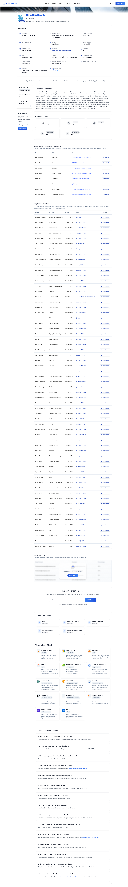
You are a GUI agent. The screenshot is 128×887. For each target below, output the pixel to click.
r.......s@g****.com (81, 326)
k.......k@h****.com (81, 454)
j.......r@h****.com (80, 470)
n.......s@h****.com (81, 533)
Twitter (68, 880)
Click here (73, 578)
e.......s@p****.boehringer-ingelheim (85, 300)
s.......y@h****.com (81, 268)
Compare (68, 3)
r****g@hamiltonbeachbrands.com (81, 171)
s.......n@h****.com (81, 427)
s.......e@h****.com (81, 443)
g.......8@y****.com (81, 279)
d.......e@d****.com (81, 528)
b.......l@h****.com (81, 252)
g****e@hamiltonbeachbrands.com (81, 176)
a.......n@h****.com (81, 332)
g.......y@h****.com (81, 310)
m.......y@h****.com (81, 257)
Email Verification (73, 81)
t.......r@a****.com (80, 263)
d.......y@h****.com (81, 501)
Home (47, 3)
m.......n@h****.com (81, 220)
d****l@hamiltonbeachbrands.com (81, 166)
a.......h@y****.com (81, 406)
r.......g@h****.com (81, 348)
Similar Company (87, 81)
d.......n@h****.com (81, 432)
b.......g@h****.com (81, 422)
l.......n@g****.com (81, 385)
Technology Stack (101, 81)
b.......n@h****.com (81, 305)
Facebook (74, 880)
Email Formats (60, 81)
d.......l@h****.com (81, 491)
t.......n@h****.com (81, 416)
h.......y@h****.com (81, 241)
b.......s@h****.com (81, 337)
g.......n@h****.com (81, 395)
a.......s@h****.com (81, 401)
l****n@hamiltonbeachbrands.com (81, 192)
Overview (20, 81)
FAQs (19, 84)
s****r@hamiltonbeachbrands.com (81, 182)
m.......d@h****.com (81, 544)
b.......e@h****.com (81, 273)
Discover (76, 3)
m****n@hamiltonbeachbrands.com (81, 198)
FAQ (60, 3)
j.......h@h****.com (80, 539)
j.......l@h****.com (80, 358)
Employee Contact (47, 81)
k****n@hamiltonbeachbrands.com (81, 160)
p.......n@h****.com (81, 549)
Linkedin (62, 880)
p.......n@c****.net (80, 390)
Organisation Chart (32, 81)
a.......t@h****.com (81, 496)
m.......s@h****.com (81, 342)
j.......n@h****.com (80, 247)
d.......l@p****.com (81, 231)
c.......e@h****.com (81, 475)
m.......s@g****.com (81, 438)
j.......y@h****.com (80, 321)
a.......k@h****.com (81, 374)
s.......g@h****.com (81, 353)
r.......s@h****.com (80, 512)
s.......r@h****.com (81, 316)
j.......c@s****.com (80, 507)
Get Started (120, 3)
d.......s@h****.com (81, 369)
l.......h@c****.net (80, 379)
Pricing (54, 3)
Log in (111, 3)
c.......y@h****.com (81, 485)
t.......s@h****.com (80, 459)
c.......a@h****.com (81, 284)
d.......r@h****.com (81, 236)
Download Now (22, 131)
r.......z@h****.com (81, 363)
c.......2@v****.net (80, 480)
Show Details (106, 160)
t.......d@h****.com (81, 289)
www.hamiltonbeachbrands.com (62, 50)
